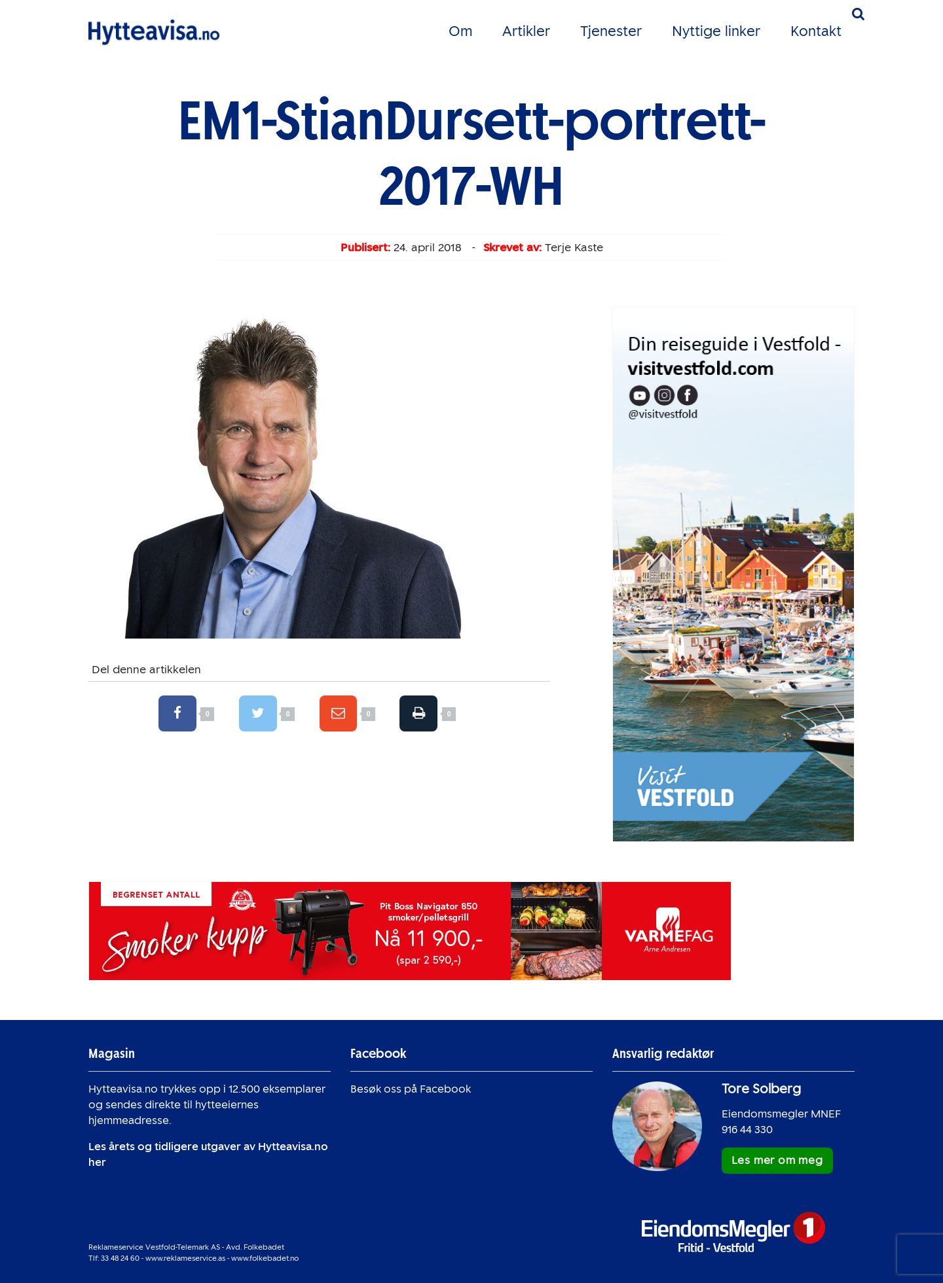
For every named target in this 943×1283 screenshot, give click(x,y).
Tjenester (611, 31)
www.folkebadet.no (265, 1258)
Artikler (526, 31)
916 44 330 (747, 1129)
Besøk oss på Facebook (410, 1089)
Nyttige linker (716, 31)
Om (460, 31)
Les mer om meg (777, 1160)
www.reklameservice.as (185, 1258)
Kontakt (815, 31)
